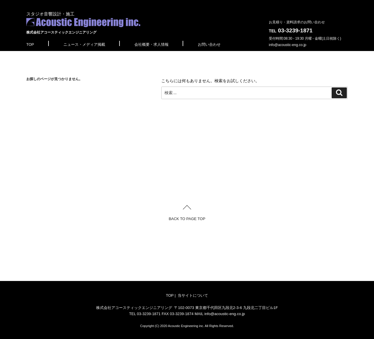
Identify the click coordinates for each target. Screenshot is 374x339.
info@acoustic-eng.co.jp (287, 45)
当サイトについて (193, 295)
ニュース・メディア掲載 (84, 44)
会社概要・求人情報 (151, 44)
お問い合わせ (209, 44)
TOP (30, 44)
